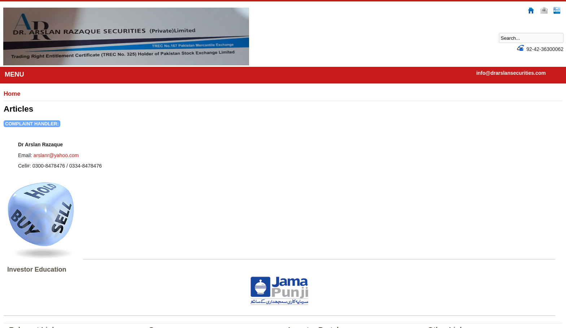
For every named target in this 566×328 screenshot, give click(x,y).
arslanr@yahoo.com (56, 155)
